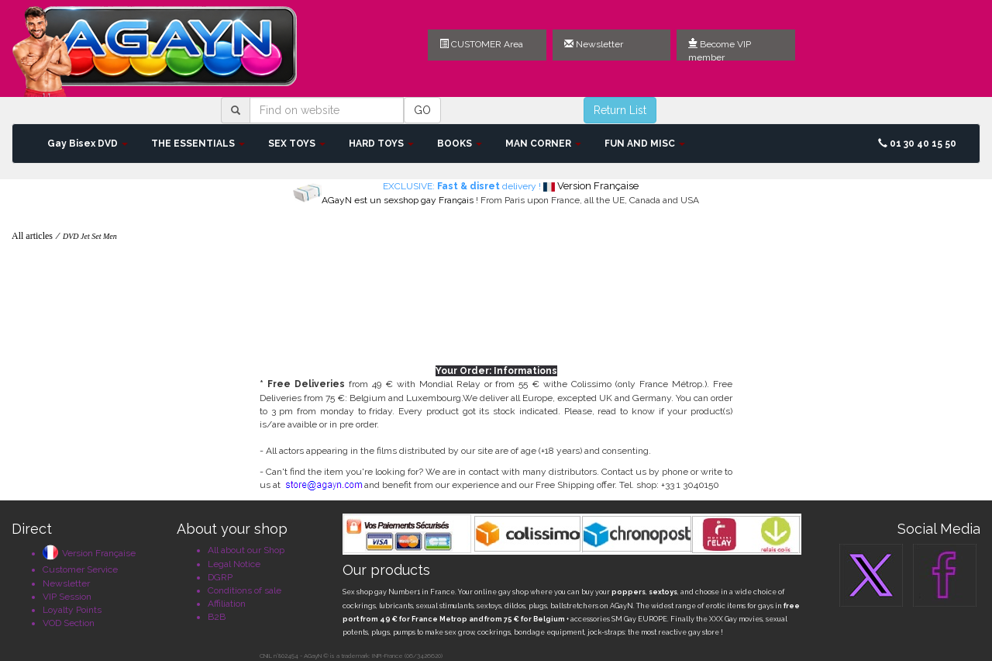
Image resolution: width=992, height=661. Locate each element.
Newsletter (593, 44)
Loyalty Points (72, 609)
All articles (32, 235)
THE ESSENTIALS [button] (198, 143)
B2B (217, 616)
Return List (620, 110)
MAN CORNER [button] (543, 143)
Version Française (89, 553)
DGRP (220, 577)
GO (422, 110)
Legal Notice (234, 564)
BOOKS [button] (459, 143)
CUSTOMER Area (481, 44)
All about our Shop (246, 550)
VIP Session (67, 596)
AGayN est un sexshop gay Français (398, 200)
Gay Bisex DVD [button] (87, 143)
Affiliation (227, 603)
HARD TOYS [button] (381, 143)
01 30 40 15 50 (917, 143)
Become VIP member (719, 50)
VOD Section (69, 623)
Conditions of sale (244, 590)
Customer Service (80, 569)
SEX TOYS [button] (297, 143)
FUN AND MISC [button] (644, 143)
